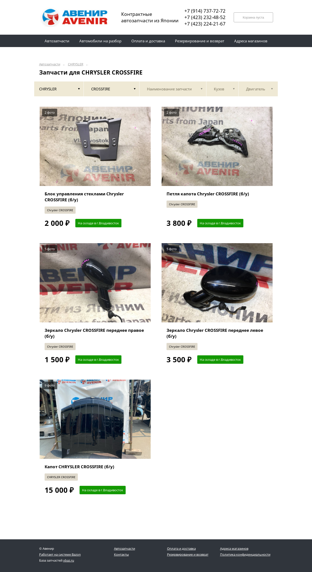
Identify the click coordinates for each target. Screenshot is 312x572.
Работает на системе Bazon (60, 554)
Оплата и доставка (181, 548)
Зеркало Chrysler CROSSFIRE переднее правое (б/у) (94, 333)
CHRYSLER (75, 64)
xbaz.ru (68, 560)
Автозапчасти (49, 64)
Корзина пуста (253, 17)
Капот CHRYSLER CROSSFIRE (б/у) (79, 466)
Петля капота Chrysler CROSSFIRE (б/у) (208, 194)
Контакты (121, 554)
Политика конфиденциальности (245, 554)
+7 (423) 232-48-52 (205, 17)
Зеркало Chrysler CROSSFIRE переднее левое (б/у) (215, 333)
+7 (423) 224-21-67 (205, 24)
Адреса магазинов (234, 548)
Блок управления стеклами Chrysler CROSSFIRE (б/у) (84, 197)
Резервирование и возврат (187, 554)
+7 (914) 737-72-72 (205, 11)
